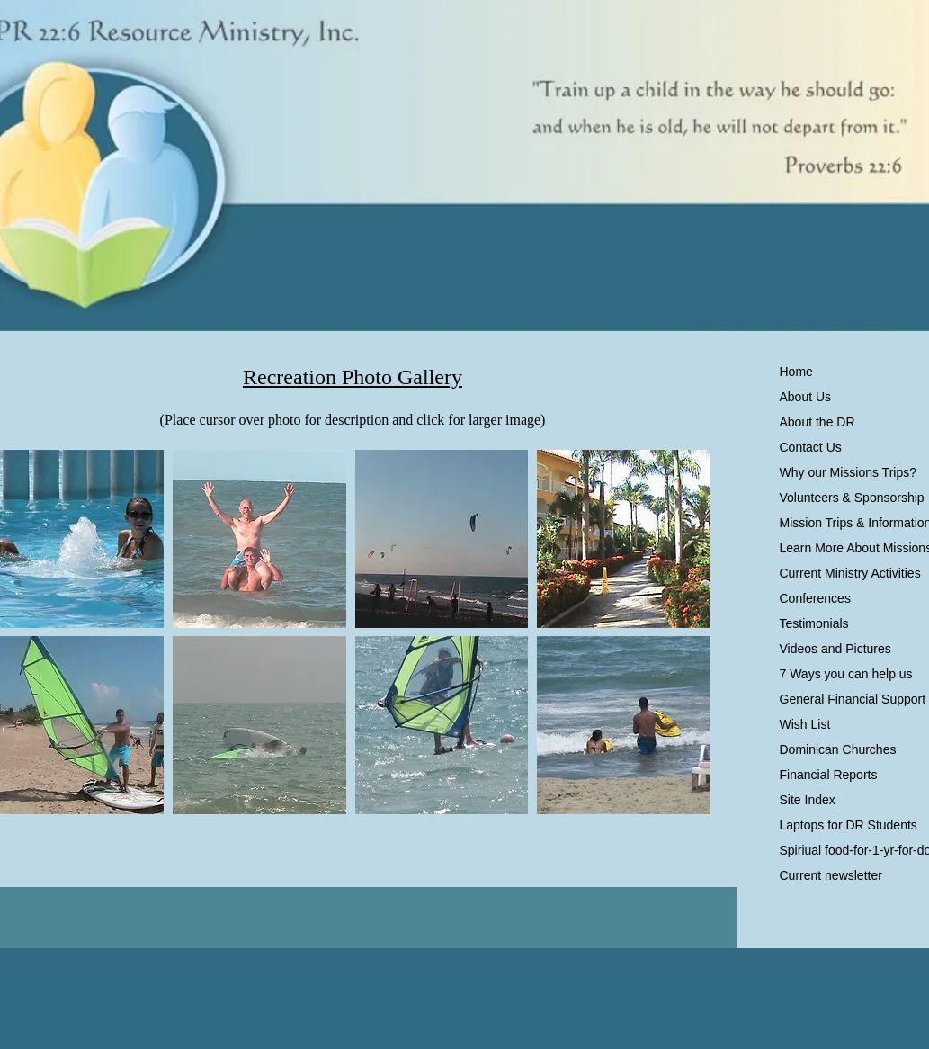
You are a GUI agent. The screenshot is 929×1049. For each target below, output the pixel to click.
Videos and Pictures (835, 648)
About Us (806, 397)
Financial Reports (829, 774)
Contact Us (811, 447)
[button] (259, 539)
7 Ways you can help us (846, 674)
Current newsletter (831, 875)
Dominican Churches (838, 749)
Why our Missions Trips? (848, 472)
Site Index (807, 800)
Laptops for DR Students (848, 825)
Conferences (815, 598)
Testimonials (814, 623)
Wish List (805, 724)
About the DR (817, 422)
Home (796, 371)
